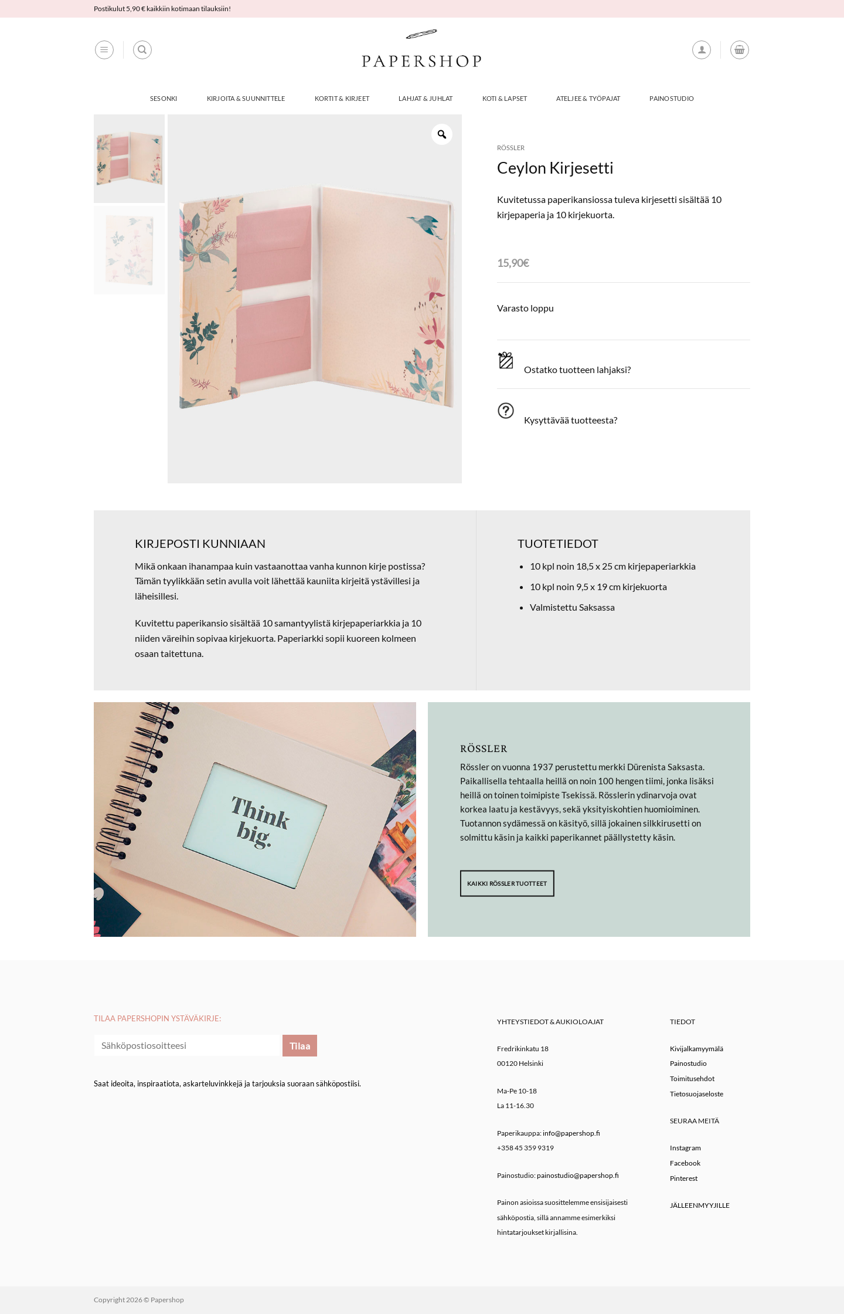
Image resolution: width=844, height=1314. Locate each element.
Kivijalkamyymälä (696, 1048)
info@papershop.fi (571, 1133)
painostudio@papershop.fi (578, 1175)
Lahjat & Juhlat (425, 98)
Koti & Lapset (505, 98)
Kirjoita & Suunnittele (246, 98)
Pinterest (683, 1178)
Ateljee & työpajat (588, 98)
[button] (104, 49)
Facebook (685, 1163)
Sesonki (164, 98)
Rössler (511, 147)
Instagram (685, 1147)
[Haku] (142, 49)
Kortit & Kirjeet (342, 98)
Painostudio (671, 98)
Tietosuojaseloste (696, 1093)
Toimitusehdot (692, 1078)
